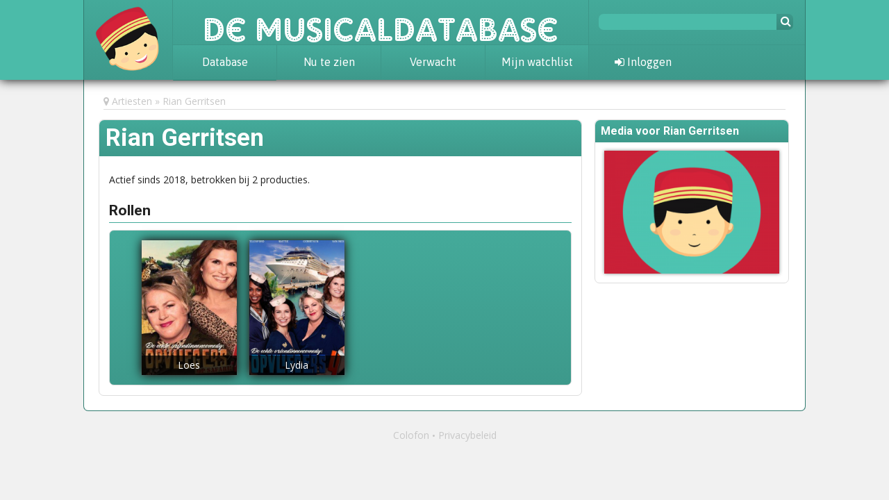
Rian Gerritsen (194, 101)
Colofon (411, 435)
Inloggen (643, 62)
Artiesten (132, 101)
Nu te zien (329, 62)
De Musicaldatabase (380, 22)
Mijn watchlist (537, 62)
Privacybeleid (467, 435)
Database (225, 62)
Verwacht (433, 62)
